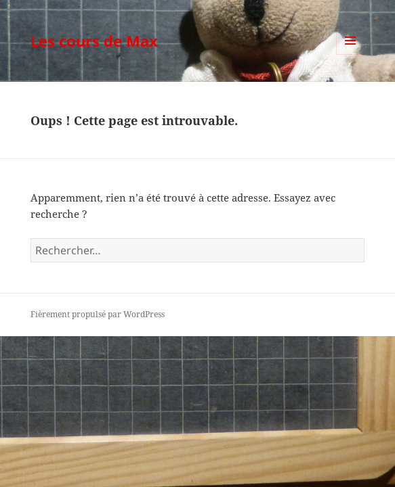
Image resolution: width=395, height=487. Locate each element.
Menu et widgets (351, 54)
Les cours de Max (94, 40)
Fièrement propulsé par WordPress (97, 314)
